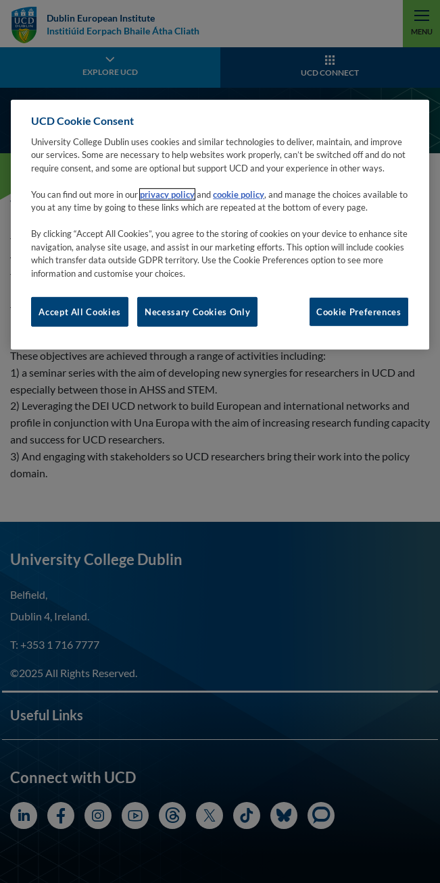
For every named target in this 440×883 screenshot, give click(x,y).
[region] (220, 225)
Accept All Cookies (80, 311)
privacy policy (167, 194)
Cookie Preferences (358, 311)
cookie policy (238, 194)
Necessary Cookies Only (197, 311)
